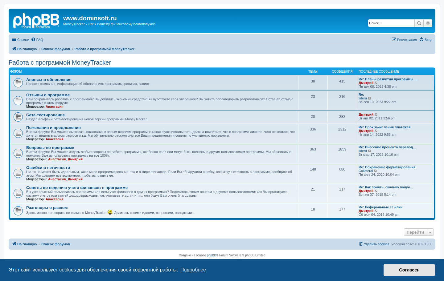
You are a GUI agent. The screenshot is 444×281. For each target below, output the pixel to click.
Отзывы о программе (48, 95)
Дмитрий (366, 83)
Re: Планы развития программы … (388, 79)
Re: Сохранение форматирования (387, 167)
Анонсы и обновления (49, 79)
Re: (361, 94)
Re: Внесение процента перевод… (387, 147)
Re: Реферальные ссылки (380, 207)
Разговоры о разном (47, 207)
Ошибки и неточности (48, 167)
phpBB (211, 255)
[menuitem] (37, 39)
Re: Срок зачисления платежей (385, 127)
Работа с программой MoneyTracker (60, 62)
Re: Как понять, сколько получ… (386, 187)
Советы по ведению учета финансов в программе (77, 187)
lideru (363, 98)
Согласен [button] (409, 269)
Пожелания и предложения (53, 127)
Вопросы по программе (50, 147)
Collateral (366, 171)
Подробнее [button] (193, 269)
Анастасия (55, 106)
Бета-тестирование (45, 115)
